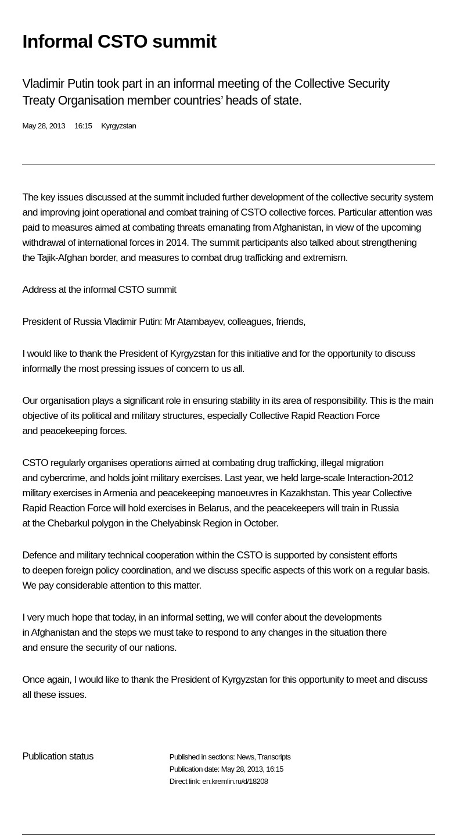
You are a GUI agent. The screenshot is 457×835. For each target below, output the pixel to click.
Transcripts (273, 756)
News (245, 756)
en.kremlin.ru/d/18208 (235, 781)
